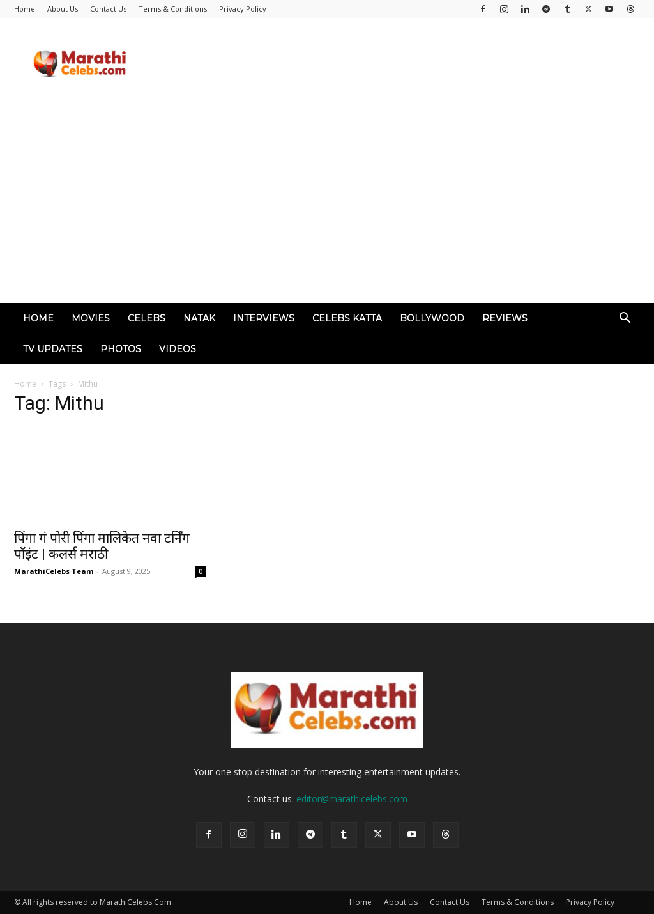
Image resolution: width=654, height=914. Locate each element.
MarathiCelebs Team (53, 571)
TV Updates (52, 349)
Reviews (505, 318)
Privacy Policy (242, 8)
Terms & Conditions (173, 8)
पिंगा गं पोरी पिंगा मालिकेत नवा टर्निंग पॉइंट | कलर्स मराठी (102, 546)
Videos (177, 349)
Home (24, 8)
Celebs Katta (347, 318)
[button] (624, 319)
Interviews (263, 318)
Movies (91, 318)
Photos (120, 349)
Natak (199, 318)
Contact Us (108, 8)
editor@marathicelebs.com (351, 799)
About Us (62, 8)
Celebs (146, 318)
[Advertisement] (327, 207)
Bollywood (432, 318)
